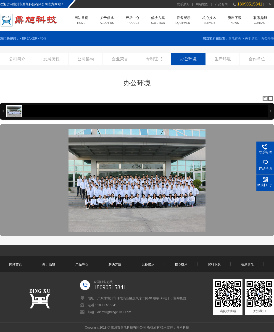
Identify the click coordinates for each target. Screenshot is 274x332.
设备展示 (183, 18)
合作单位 (257, 59)
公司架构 (85, 59)
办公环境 (267, 38)
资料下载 (235, 18)
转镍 (43, 38)
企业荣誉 (120, 59)
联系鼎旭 (183, 4)
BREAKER (29, 38)
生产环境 (222, 59)
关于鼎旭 (107, 18)
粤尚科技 (182, 327)
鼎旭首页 (234, 38)
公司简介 (17, 59)
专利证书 (154, 59)
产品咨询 (221, 4)
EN (269, 4)
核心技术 (209, 18)
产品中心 (132, 18)
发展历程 (51, 59)
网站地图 (202, 4)
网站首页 (81, 18)
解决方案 (158, 18)
